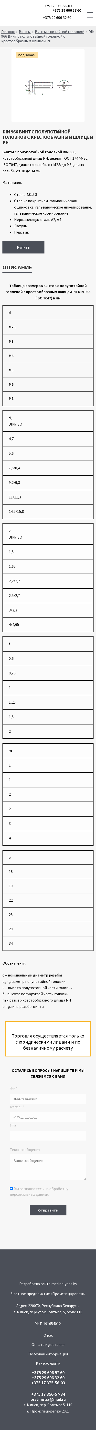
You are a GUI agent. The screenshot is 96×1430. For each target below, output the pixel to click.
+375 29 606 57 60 (67, 10)
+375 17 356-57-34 (48, 1394)
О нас (48, 1335)
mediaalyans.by (64, 1283)
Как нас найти (48, 1363)
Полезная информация (48, 1354)
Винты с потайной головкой (59, 31)
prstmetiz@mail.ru (48, 1399)
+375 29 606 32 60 (57, 17)
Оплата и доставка (48, 1344)
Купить (23, 247)
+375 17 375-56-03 (57, 6)
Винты (25, 31)
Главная (8, 31)
